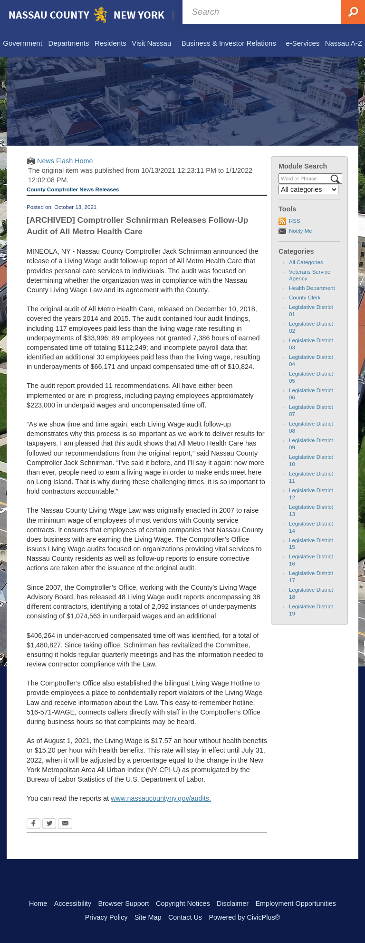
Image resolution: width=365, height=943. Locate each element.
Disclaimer (233, 903)
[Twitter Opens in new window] (49, 824)
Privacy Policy (106, 917)
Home (38, 903)
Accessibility (72, 903)
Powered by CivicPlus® (244, 917)
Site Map (148, 917)
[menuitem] (22, 43)
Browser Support (123, 903)
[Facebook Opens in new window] (33, 824)
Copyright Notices (183, 903)
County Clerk (305, 297)
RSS (294, 221)
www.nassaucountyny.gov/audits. (161, 798)
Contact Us (185, 917)
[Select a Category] (308, 189)
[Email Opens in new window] (65, 824)
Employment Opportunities (296, 903)
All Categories (306, 262)
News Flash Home (65, 161)
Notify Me (300, 231)
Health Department (312, 288)
